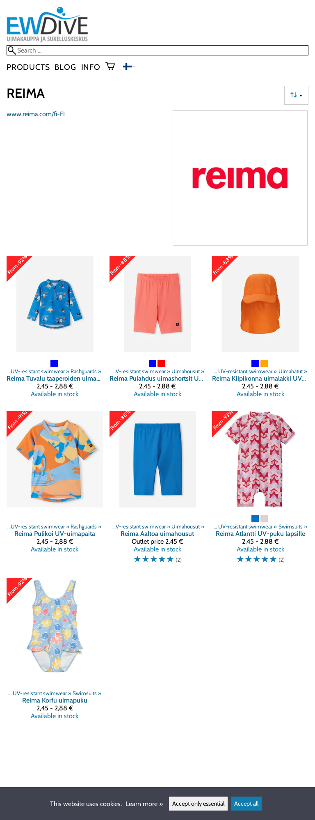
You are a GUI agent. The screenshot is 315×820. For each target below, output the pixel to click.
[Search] (157, 50)
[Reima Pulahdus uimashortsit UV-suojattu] (158, 330)
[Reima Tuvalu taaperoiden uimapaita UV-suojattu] (55, 330)
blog (65, 67)
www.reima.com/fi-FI (36, 114)
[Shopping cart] (113, 67)
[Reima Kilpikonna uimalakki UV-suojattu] (260, 330)
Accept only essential (198, 803)
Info (90, 67)
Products (28, 67)
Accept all (246, 803)
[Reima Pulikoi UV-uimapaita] (55, 491)
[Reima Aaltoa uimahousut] (158, 491)
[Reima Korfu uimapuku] (55, 652)
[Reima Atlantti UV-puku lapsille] (260, 491)
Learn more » (144, 804)
